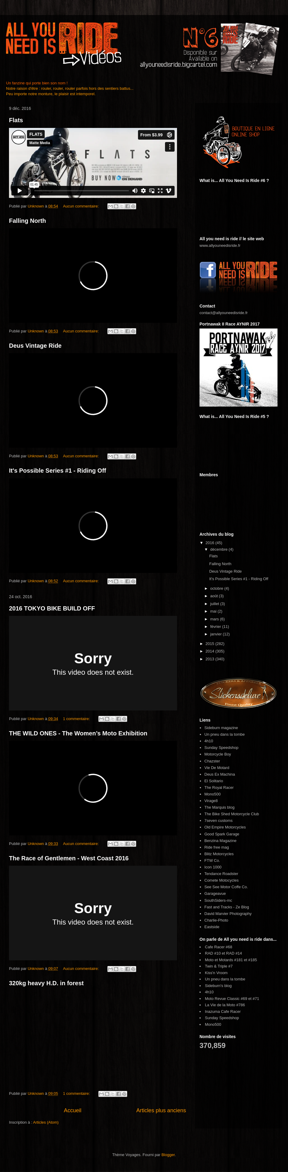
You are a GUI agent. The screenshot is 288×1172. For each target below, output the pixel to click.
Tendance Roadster (221, 873)
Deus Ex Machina (219, 774)
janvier (216, 634)
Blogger (168, 1154)
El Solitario (213, 781)
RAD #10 (213, 953)
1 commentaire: (77, 718)
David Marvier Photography (228, 913)
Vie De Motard (216, 767)
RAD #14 (234, 953)
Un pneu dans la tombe (224, 734)
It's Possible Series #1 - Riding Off (57, 470)
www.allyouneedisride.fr (220, 245)
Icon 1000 (212, 867)
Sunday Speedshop (221, 747)
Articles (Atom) (45, 1122)
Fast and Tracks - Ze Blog (226, 907)
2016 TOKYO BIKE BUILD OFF (52, 608)
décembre (219, 549)
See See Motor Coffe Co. (226, 887)
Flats (16, 120)
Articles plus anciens (161, 1110)
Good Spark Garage (221, 834)
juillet (215, 603)
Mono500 (212, 794)
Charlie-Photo (216, 920)
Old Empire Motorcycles (225, 827)
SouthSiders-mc (218, 900)
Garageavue (215, 893)
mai (214, 611)
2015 (210, 643)
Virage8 (211, 800)
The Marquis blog (219, 807)
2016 (210, 543)
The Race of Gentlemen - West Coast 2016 (69, 858)
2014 (210, 651)
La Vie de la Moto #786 (225, 1005)
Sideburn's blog (218, 985)
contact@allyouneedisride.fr (224, 312)
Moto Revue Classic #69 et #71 (232, 998)
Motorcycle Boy (217, 754)
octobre (217, 588)
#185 (252, 960)
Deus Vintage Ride (35, 345)
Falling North (27, 220)
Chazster (212, 761)
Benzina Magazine (220, 840)
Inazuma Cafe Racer (223, 1011)
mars (215, 619)
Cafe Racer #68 (218, 947)
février (216, 626)
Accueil (73, 1110)
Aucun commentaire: (81, 206)
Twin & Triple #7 (219, 966)
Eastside (211, 927)
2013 (210, 659)
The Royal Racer (219, 787)
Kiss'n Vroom (216, 973)
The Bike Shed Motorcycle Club (231, 814)
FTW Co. (212, 860)
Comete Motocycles (221, 880)
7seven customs (218, 820)
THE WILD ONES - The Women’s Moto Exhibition (78, 733)
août (214, 596)
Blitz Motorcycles (219, 854)
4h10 (208, 741)
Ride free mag (216, 847)
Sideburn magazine (221, 727)
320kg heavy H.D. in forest (46, 983)
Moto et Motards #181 (224, 960)
